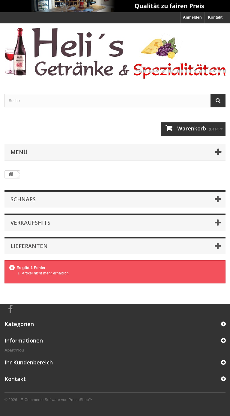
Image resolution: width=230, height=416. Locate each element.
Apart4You (14, 350)
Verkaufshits (30, 222)
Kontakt (215, 17)
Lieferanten (29, 246)
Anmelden (192, 17)
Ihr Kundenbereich (28, 362)
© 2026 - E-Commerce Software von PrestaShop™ (48, 399)
